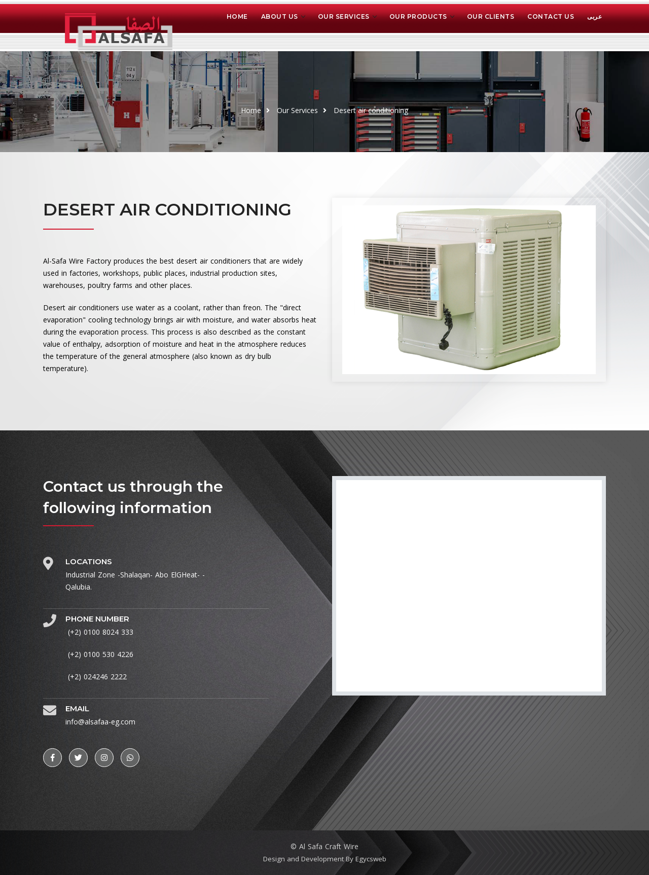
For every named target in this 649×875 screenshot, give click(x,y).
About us (279, 16)
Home (237, 16)
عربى (594, 16)
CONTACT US (550, 16)
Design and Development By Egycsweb (324, 858)
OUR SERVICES (344, 16)
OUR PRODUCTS (418, 16)
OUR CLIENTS (491, 16)
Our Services (297, 110)
